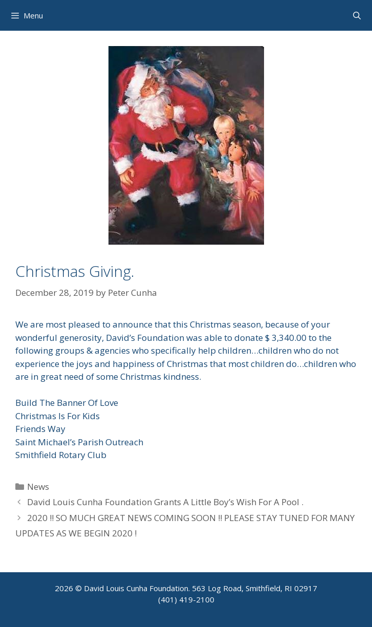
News (38, 486)
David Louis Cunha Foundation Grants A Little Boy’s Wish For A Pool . (165, 502)
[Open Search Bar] (357, 15)
